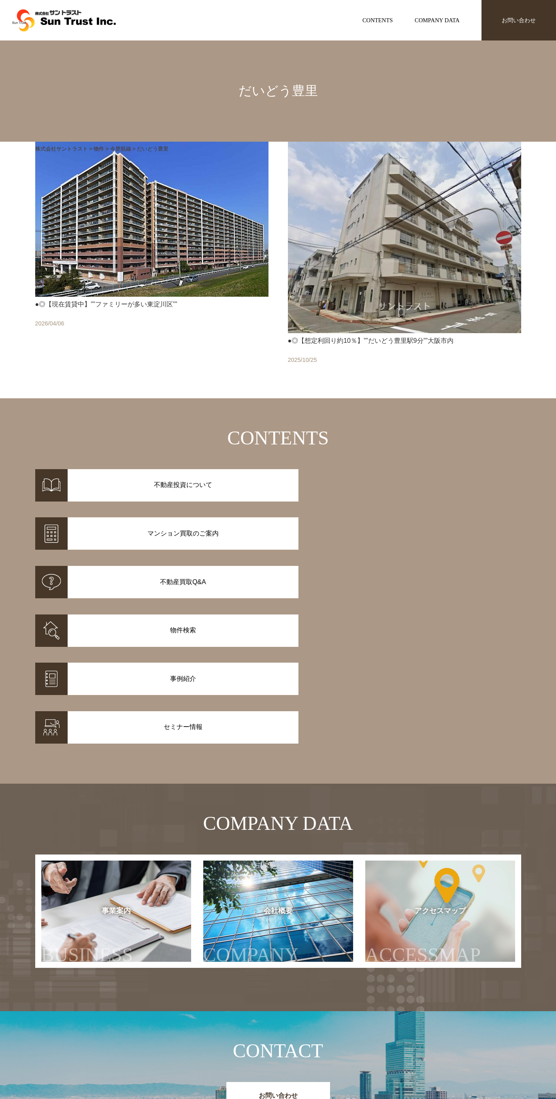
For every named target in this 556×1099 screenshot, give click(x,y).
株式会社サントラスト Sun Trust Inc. (100, 1006)
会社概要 (259, 757)
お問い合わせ (519, 20)
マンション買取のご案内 (309, 1036)
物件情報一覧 (223, 1025)
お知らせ (388, 1025)
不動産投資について (303, 1025)
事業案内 (87, 757)
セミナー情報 (394, 1036)
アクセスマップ (439, 757)
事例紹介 (217, 1036)
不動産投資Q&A (298, 1047)
